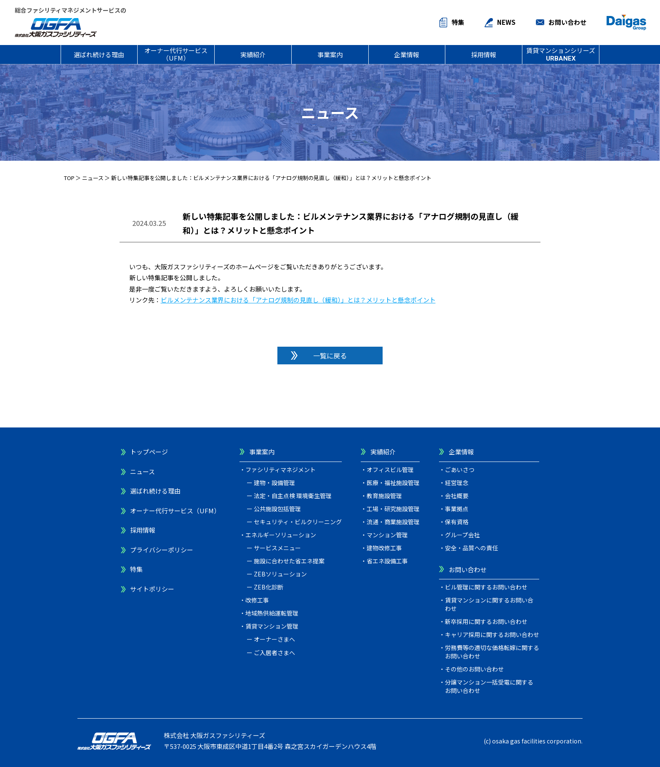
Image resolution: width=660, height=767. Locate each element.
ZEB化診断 (268, 587)
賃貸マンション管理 (271, 626)
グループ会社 (462, 535)
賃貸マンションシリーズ (560, 54)
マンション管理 (387, 535)
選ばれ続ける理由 (99, 54)
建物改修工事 (384, 548)
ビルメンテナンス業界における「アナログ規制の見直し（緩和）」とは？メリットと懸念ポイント (298, 299)
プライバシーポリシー (161, 549)
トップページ (149, 451)
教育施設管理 (384, 495)
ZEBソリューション (280, 574)
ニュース (93, 178)
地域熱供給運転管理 (271, 613)
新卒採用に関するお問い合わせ (486, 621)
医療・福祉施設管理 (393, 482)
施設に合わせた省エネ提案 (289, 561)
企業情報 (406, 54)
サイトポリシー (152, 588)
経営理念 (456, 482)
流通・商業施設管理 (393, 522)
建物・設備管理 (274, 482)
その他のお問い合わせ (474, 669)
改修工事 (257, 600)
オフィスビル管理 (390, 469)
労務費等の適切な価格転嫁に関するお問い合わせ (492, 651)
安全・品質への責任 (471, 548)
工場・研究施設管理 (393, 508)
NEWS (506, 22)
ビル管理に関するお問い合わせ (486, 587)
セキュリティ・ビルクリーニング (298, 522)
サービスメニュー (277, 548)
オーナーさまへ (274, 639)
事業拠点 (456, 508)
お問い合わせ (567, 22)
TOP (69, 178)
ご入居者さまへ (274, 652)
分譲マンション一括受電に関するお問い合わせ (489, 686)
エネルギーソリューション (280, 535)
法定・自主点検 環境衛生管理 (293, 495)
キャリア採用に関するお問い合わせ (492, 634)
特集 (458, 22)
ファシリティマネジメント (280, 469)
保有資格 (456, 522)
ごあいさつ (459, 469)
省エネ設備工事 (387, 561)
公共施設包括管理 (277, 508)
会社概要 (456, 495)
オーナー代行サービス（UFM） (176, 54)
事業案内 (330, 54)
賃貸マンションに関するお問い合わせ (489, 604)
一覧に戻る (330, 355)
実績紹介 (253, 54)
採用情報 (483, 54)
